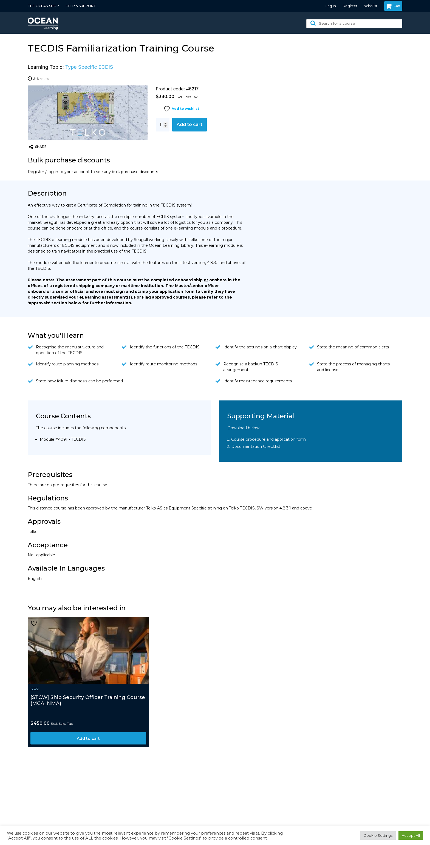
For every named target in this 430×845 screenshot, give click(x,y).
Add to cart (189, 124)
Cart (393, 6)
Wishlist (370, 6)
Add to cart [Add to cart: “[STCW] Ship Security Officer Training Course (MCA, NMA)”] (88, 738)
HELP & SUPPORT (81, 6)
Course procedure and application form (268, 439)
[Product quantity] (162, 124)
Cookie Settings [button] (378, 835)
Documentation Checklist (255, 446)
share (38, 146)
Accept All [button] (411, 835)
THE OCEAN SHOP (43, 6)
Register (350, 6)
